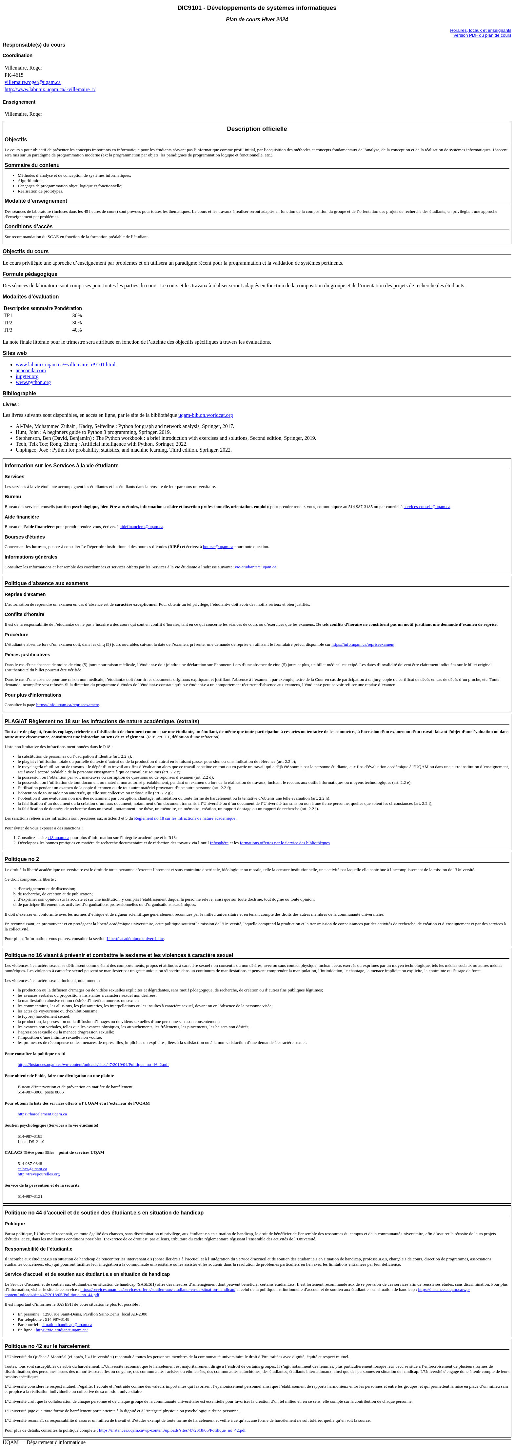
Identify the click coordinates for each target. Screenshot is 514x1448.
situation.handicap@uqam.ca (67, 1324)
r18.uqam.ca (58, 837)
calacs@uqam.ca (32, 1168)
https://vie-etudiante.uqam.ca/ (62, 1329)
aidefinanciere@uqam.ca (141, 526)
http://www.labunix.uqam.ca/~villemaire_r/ (50, 89)
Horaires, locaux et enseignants (480, 30)
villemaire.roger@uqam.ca (33, 82)
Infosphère (219, 842)
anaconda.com (31, 370)
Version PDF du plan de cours (482, 35)
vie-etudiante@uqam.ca (255, 566)
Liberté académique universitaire (135, 938)
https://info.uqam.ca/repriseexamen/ (362, 644)
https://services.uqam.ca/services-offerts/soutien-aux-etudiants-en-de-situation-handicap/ (157, 1289)
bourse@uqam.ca (218, 546)
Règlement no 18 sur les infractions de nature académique (184, 818)
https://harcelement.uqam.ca (42, 1113)
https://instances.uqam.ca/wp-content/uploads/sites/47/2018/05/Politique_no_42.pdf (172, 1430)
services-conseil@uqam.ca (427, 506)
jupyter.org (27, 376)
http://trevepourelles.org (39, 1174)
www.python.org (33, 382)
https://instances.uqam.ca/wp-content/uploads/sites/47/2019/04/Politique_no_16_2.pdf (93, 1064)
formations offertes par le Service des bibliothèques (285, 842)
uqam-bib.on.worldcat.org (205, 415)
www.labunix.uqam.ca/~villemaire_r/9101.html (65, 364)
